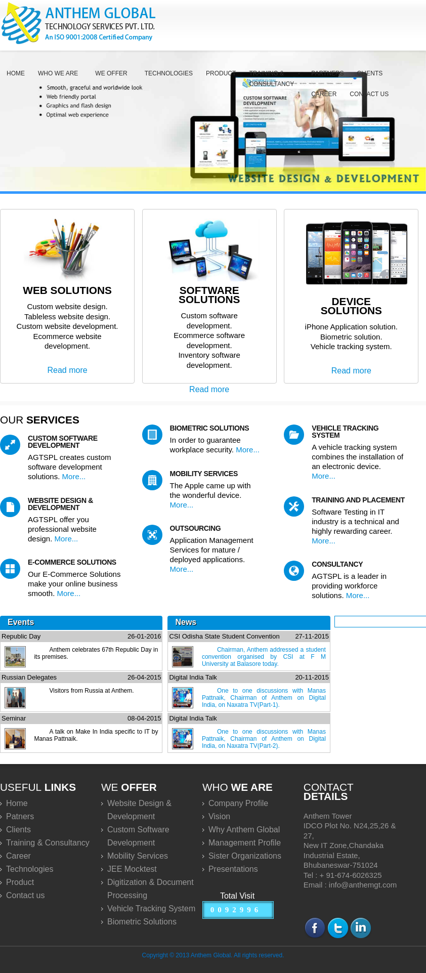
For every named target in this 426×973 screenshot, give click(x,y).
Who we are (58, 73)
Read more (67, 370)
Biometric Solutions (142, 921)
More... (74, 476)
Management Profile (244, 842)
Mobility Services (137, 856)
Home (16, 73)
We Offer (111, 73)
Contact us (369, 94)
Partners (327, 73)
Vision (219, 816)
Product (221, 73)
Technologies (169, 73)
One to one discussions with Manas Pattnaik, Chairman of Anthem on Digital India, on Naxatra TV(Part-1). (264, 697)
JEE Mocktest (132, 869)
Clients (370, 73)
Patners (20, 816)
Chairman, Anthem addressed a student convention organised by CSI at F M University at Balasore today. (264, 656)
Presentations (233, 869)
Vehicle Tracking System (151, 908)
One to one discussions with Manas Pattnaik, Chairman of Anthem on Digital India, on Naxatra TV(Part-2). (264, 738)
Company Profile (238, 803)
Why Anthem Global (244, 829)
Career (323, 94)
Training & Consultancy (271, 79)
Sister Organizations (244, 856)
